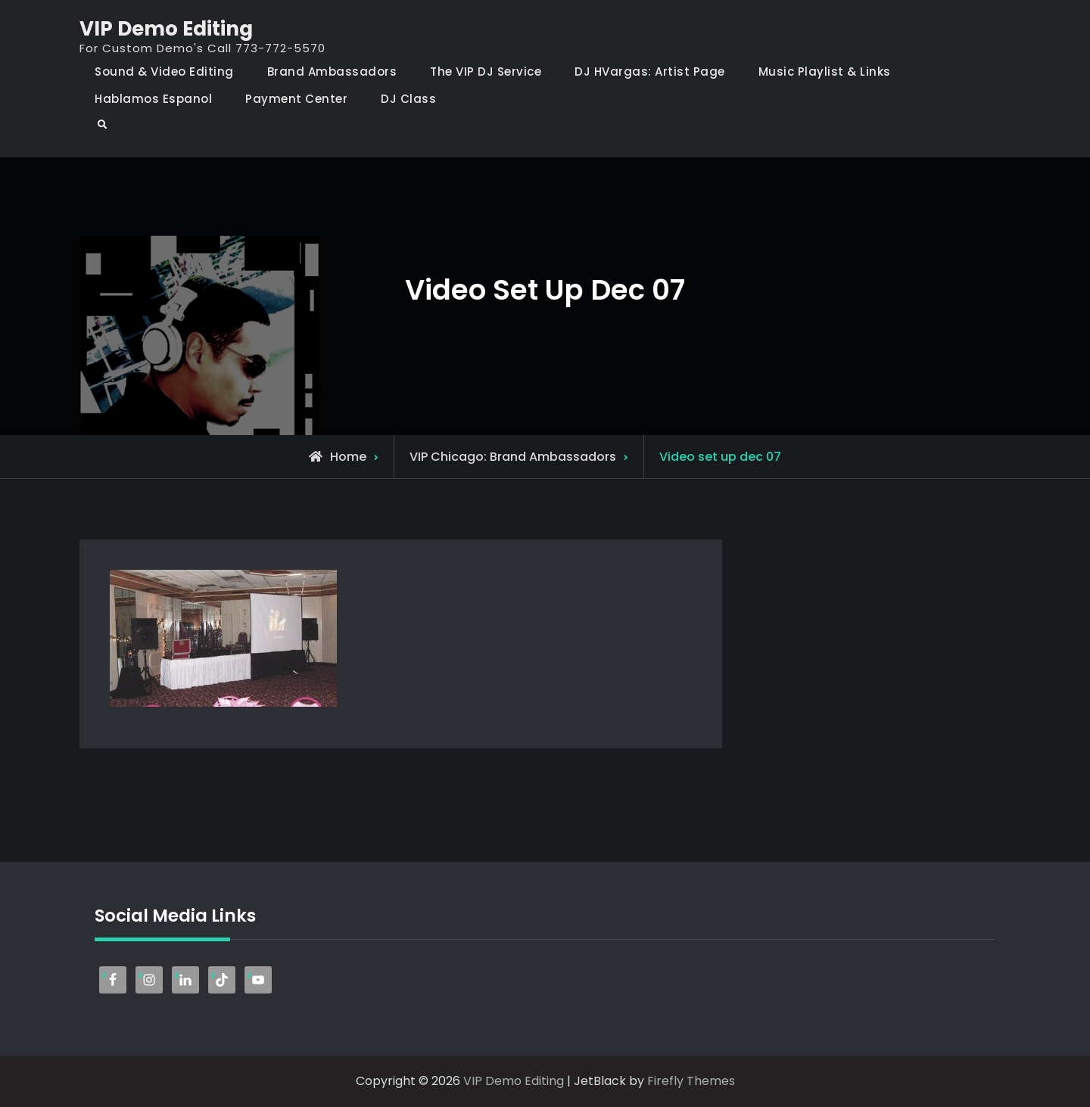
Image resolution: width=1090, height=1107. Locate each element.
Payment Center (296, 99)
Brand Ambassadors (332, 71)
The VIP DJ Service (485, 71)
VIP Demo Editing (166, 28)
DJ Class (408, 99)
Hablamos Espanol (153, 99)
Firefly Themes (691, 1081)
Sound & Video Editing (164, 71)
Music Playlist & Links (824, 71)
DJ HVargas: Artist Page (650, 71)
